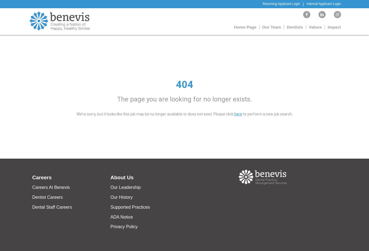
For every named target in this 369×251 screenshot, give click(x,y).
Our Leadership (126, 187)
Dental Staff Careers (52, 207)
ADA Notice (122, 217)
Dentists (295, 27)
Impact (334, 27)
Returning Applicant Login (281, 4)
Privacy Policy (124, 226)
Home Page (245, 27)
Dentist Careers (47, 197)
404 (184, 84)
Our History (122, 197)
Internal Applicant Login (324, 4)
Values (315, 27)
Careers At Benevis (51, 187)
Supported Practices (130, 207)
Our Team (271, 27)
